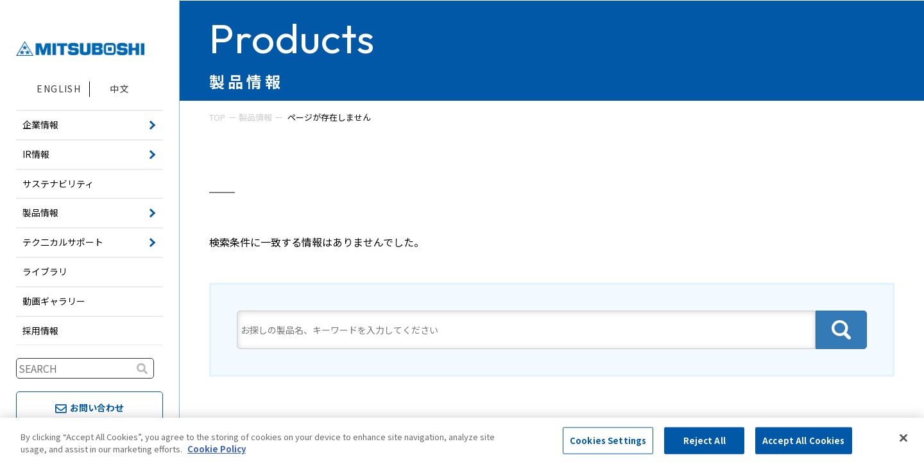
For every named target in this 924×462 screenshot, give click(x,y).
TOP (217, 117)
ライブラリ (44, 271)
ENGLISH (59, 88)
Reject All (704, 440)
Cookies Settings (608, 440)
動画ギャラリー (53, 301)
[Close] (903, 438)
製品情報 (255, 117)
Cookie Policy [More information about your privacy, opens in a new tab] (216, 449)
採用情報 (40, 330)
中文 (120, 88)
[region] (462, 440)
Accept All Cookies (803, 440)
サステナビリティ (58, 183)
